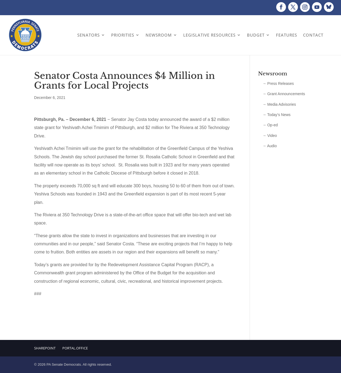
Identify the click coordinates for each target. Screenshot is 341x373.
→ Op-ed (270, 125)
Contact (313, 35)
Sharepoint (45, 348)
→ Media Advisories (279, 104)
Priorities (122, 35)
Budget (256, 35)
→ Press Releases (278, 83)
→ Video (269, 135)
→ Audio (269, 146)
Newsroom (159, 35)
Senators (88, 35)
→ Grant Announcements (283, 94)
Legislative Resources (209, 35)
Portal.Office (75, 348)
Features (286, 35)
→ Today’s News (276, 114)
